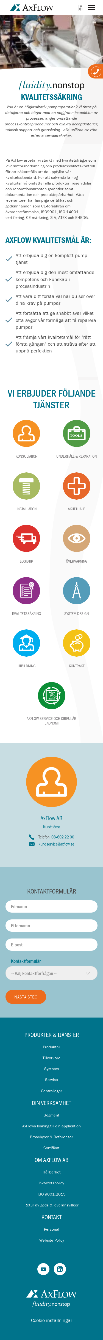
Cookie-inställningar (51, 1320)
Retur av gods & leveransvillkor (51, 1205)
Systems (51, 1068)
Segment (51, 1115)
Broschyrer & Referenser (51, 1136)
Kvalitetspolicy (51, 1182)
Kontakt (51, 1217)
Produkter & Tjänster (51, 1035)
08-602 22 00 (62, 837)
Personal (51, 1229)
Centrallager (51, 1090)
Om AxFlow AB (52, 1160)
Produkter (51, 1046)
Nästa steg (25, 997)
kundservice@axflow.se (56, 844)
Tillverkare (51, 1057)
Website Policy (51, 1240)
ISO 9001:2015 (52, 1194)
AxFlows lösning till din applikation (51, 1125)
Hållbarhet (52, 1172)
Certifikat (51, 1147)
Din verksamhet (51, 1103)
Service (51, 1079)
